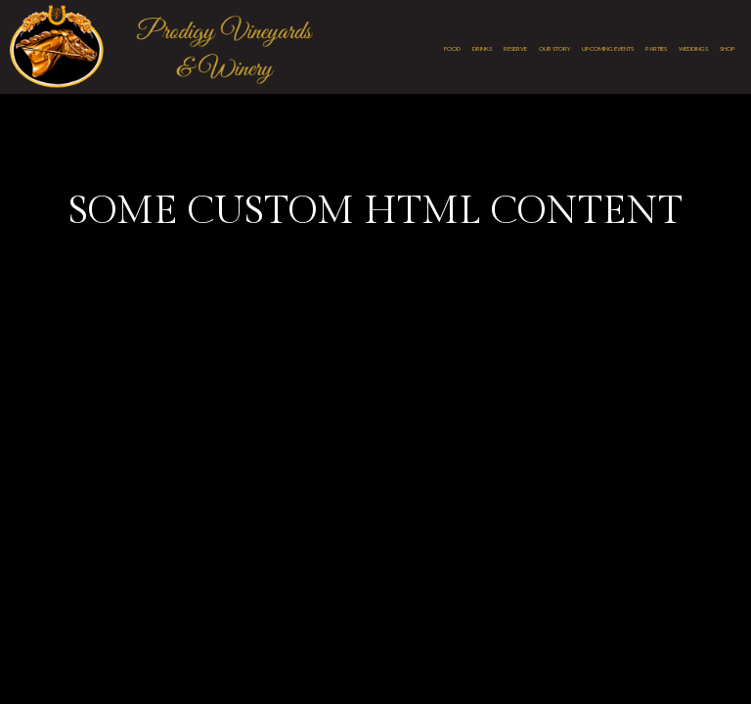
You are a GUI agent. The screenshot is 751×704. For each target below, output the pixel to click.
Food (452, 48)
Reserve (515, 48)
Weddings (693, 48)
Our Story (554, 48)
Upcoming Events (608, 48)
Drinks (482, 48)
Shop (727, 48)
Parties (656, 48)
